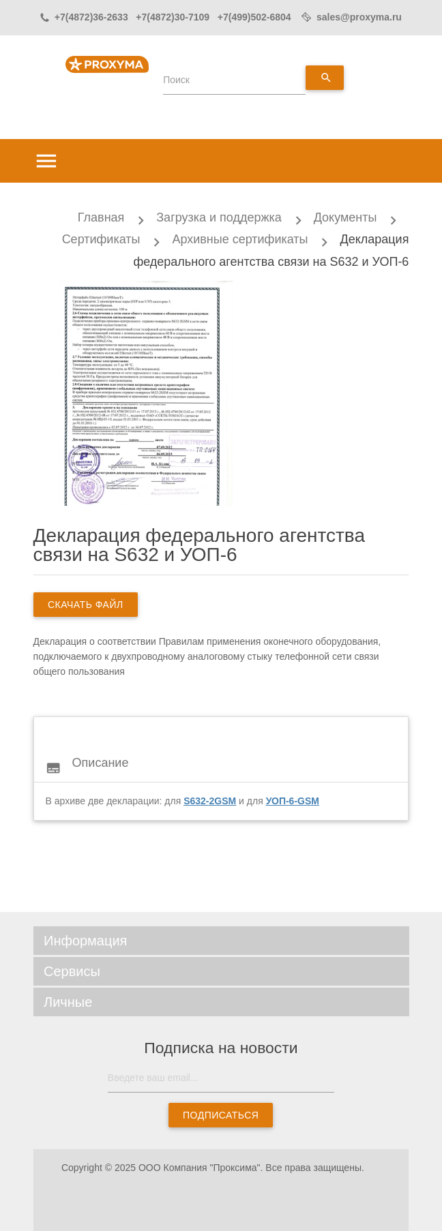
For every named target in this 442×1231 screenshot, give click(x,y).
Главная (101, 217)
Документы (345, 217)
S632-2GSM (209, 800)
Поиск (176, 79)
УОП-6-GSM (292, 800)
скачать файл (85, 604)
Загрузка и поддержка (219, 217)
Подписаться (221, 1115)
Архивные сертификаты (240, 239)
